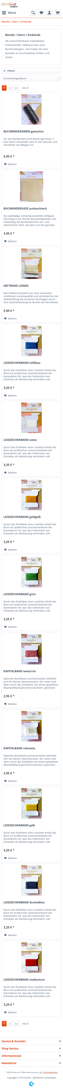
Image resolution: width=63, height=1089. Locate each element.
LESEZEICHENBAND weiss (20, 440)
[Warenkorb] (57, 12)
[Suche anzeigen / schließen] (33, 12)
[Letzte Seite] (16, 88)
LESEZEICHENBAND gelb (19, 825)
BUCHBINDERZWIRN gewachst (24, 131)
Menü (9, 12)
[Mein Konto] (49, 12)
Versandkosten (50, 1072)
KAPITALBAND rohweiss (19, 748)
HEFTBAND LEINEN (16, 286)
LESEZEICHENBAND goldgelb (22, 517)
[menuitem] (9, 12)
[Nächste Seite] (10, 88)
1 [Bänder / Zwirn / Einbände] (4, 87)
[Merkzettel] (41, 12)
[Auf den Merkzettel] (10, 164)
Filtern (9, 70)
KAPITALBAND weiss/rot (20, 671)
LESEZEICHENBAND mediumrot (24, 979)
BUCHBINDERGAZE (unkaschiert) (25, 208)
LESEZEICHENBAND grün (20, 594)
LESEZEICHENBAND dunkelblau (24, 902)
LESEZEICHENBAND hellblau (22, 363)
